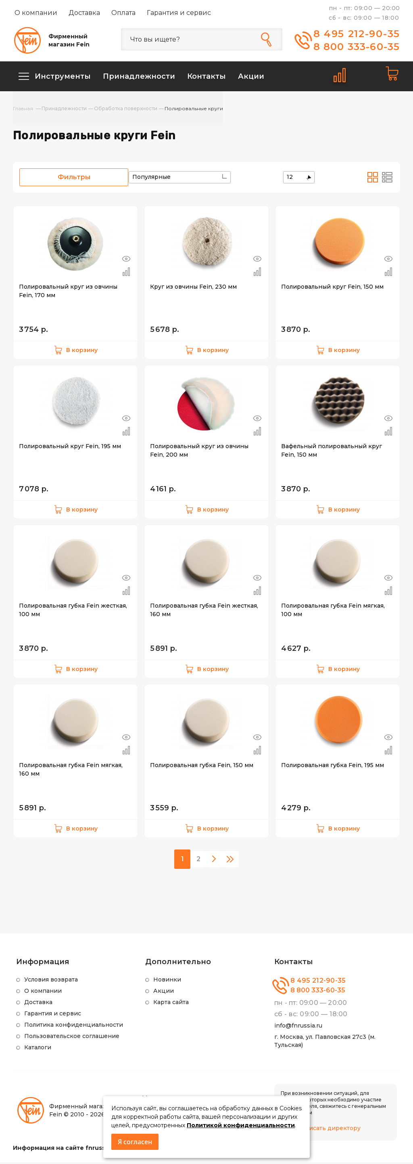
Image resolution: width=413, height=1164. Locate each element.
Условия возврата (51, 981)
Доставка (84, 13)
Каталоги (37, 1049)
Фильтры (74, 178)
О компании (36, 13)
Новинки (167, 981)
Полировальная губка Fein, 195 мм (332, 766)
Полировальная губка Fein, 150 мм (201, 766)
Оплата (123, 13)
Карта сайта (171, 1003)
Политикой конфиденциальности (241, 1125)
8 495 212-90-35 (356, 34)
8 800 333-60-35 (356, 46)
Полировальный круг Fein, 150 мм (332, 288)
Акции (163, 992)
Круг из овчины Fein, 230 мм (193, 288)
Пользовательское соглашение (71, 1037)
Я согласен (135, 1141)
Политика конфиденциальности (73, 1026)
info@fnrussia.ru (298, 1027)
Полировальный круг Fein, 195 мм (70, 447)
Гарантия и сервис (179, 13)
